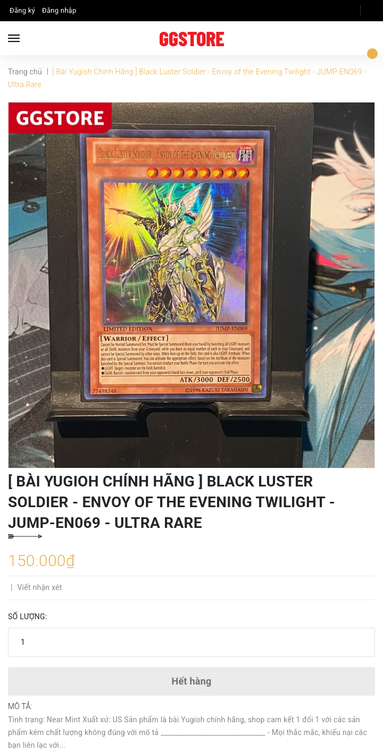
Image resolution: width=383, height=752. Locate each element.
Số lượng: (27, 616)
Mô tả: (20, 706)
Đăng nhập (59, 10)
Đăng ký (22, 10)
